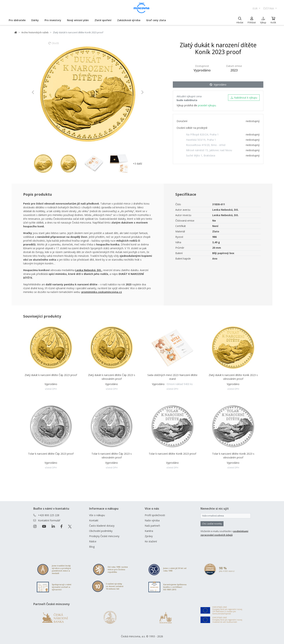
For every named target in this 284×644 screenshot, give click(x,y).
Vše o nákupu (97, 515)
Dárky (35, 20)
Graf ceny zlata (156, 20)
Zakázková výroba (128, 20)
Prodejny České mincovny (104, 536)
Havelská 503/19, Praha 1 (201, 139)
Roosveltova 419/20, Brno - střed (205, 145)
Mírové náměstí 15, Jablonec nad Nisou (209, 150)
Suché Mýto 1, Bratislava (200, 155)
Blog (92, 546)
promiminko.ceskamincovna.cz (101, 292)
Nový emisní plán (78, 20)
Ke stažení (151, 541)
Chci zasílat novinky (212, 523)
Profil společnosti (155, 515)
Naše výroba (152, 520)
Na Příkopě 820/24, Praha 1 (202, 134)
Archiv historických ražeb (35, 32)
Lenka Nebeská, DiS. (88, 270)
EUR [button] (255, 8)
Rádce (92, 541)
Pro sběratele (17, 20)
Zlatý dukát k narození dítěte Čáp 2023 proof (51, 375)
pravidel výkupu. (207, 105)
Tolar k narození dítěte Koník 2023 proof (172, 453)
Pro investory (53, 20)
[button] (40, 92)
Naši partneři (152, 525)
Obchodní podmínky (100, 531)
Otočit (53, 45)
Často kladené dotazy (101, 525)
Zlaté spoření (103, 20)
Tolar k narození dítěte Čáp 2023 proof (51, 453)
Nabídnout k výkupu (243, 97)
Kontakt (93, 520)
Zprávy (149, 536)
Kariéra (149, 531)
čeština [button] (269, 8)
